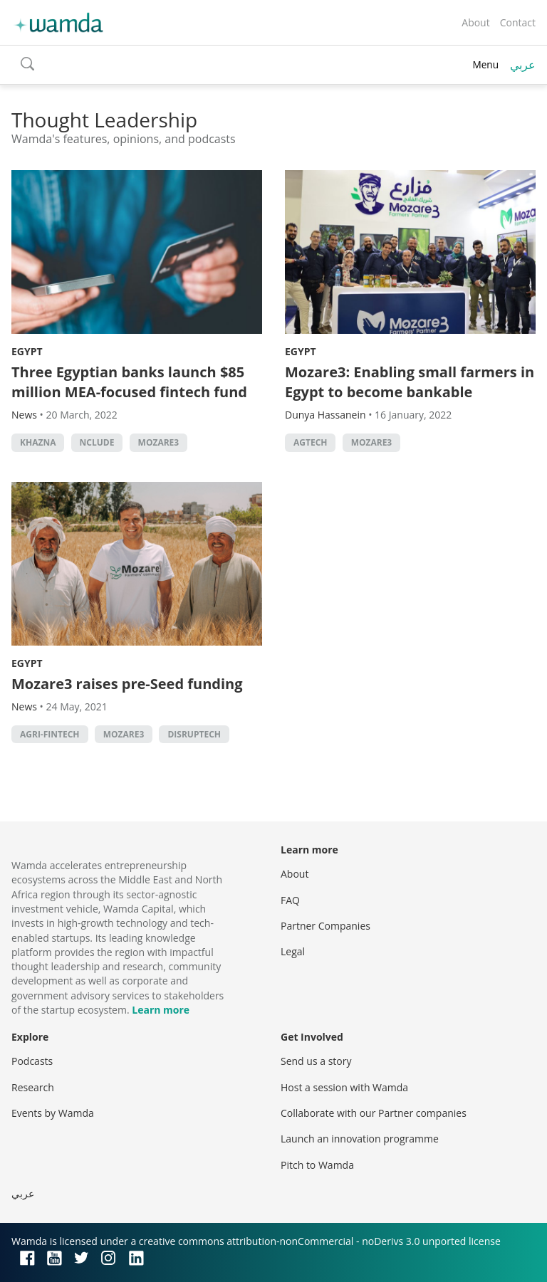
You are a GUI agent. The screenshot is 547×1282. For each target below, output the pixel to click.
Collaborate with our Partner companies (374, 1113)
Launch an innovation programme (360, 1138)
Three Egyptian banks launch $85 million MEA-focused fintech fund (131, 381)
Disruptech (194, 734)
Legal (293, 951)
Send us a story (316, 1061)
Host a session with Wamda (344, 1087)
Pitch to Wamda (317, 1165)
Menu (485, 64)
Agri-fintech (50, 734)
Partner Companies (325, 925)
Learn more (160, 1009)
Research (32, 1087)
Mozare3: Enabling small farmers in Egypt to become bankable (409, 381)
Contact (518, 22)
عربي (523, 64)
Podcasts (32, 1061)
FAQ (290, 900)
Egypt (27, 351)
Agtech (310, 442)
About (475, 22)
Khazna (38, 442)
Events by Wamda (52, 1113)
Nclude (97, 442)
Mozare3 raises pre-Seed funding (127, 683)
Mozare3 (158, 442)
